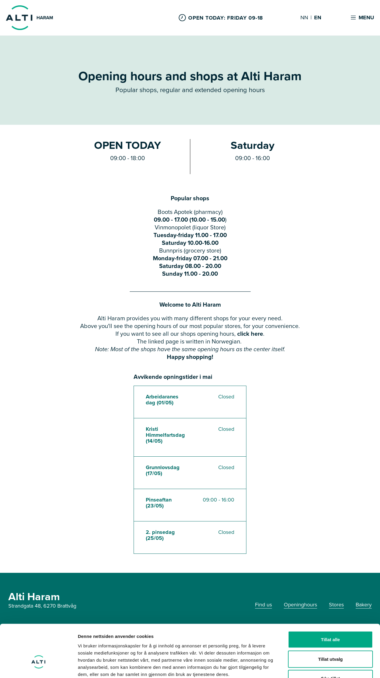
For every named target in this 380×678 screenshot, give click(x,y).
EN (317, 18)
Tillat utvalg (330, 619)
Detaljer (316, 666)
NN (304, 18)
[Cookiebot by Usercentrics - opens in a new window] (38, 666)
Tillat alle (330, 600)
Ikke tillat (330, 638)
